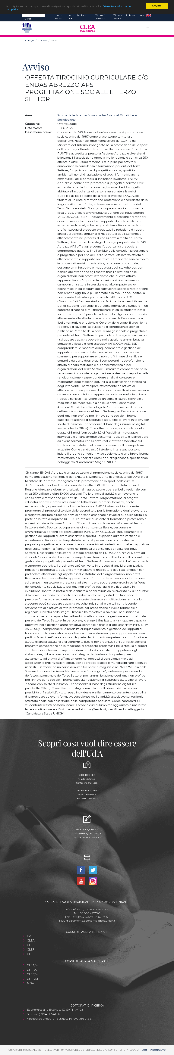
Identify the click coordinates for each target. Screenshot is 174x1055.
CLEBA (32, 970)
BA (29, 936)
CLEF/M (32, 979)
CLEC (31, 945)
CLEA (31, 940)
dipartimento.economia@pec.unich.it (90, 920)
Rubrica (130, 15)
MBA (30, 983)
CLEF (30, 949)
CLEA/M (29, 40)
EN (148, 15)
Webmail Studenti (118, 17)
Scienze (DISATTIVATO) (43, 1014)
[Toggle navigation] (148, 28)
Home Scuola (58, 17)
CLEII (30, 954)
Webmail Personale (100, 17)
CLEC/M (32, 974)
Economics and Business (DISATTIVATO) (55, 1009)
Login (141, 15)
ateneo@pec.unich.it (90, 833)
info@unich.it (90, 829)
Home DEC (71, 17)
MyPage (81, 15)
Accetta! (157, 6)
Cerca (28, 18)
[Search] (33, 15)
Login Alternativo (153, 1049)
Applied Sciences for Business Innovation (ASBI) (60, 1018)
